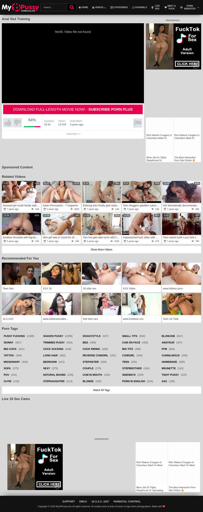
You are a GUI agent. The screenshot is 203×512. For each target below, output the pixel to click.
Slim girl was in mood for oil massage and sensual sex (62, 237)
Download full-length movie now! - (73, 109)
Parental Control (127, 501)
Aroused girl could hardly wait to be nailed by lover (22, 205)
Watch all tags (101, 390)
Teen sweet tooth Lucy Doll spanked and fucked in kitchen (182, 237)
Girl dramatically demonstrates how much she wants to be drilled (182, 205)
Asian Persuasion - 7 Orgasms (60, 205)
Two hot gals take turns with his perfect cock (102, 237)
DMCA (83, 501)
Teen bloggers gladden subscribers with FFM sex (142, 205)
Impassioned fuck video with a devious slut (142, 237)
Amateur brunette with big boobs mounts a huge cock (22, 237)
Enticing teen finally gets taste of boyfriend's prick (102, 205)
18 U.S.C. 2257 (100, 501)
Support (68, 501)
